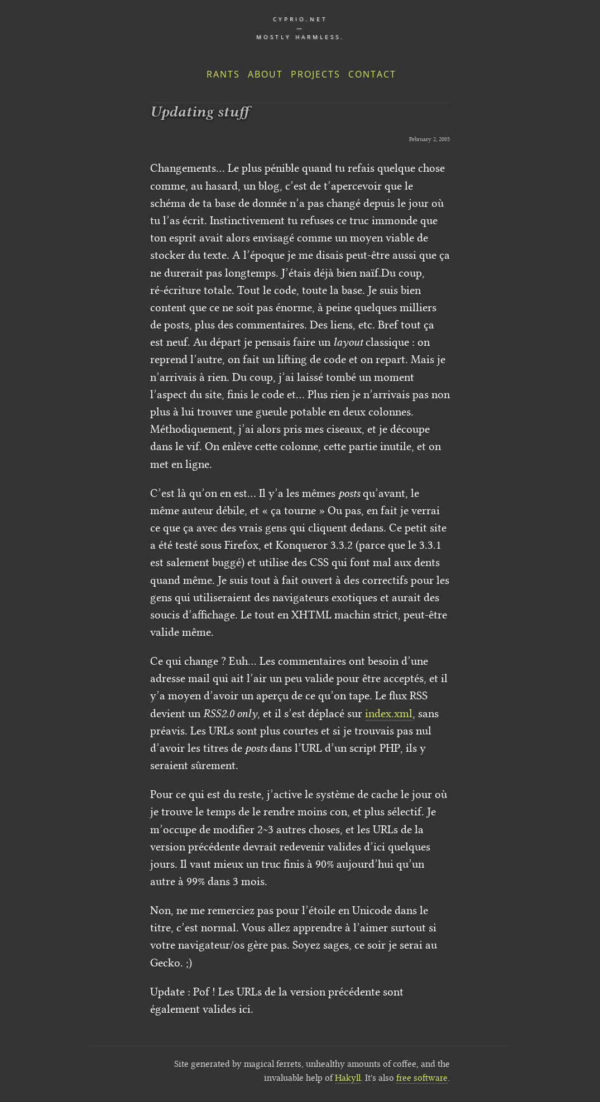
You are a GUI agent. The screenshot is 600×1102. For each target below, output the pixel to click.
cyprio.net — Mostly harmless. (300, 28)
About (265, 74)
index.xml (388, 713)
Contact (372, 74)
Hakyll (348, 1077)
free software (422, 1077)
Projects (315, 74)
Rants (223, 74)
